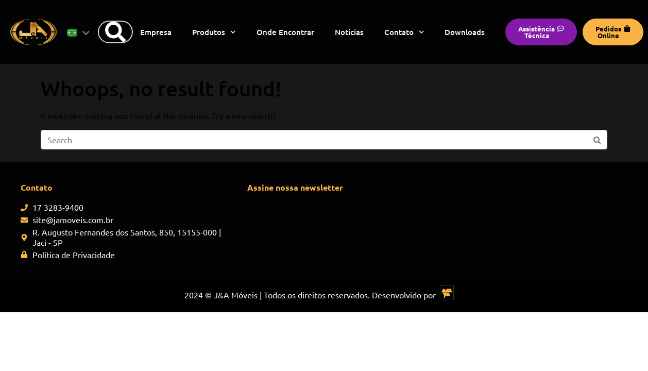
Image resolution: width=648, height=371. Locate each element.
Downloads (465, 32)
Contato (404, 32)
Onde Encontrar (285, 32)
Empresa (156, 32)
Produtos (214, 32)
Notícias (349, 32)
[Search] (115, 32)
